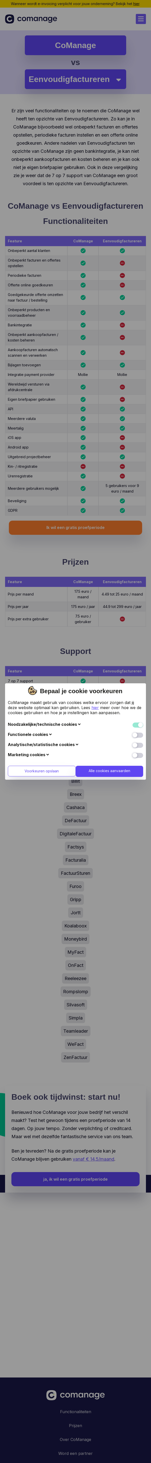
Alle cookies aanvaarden (110, 680)
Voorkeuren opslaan (41, 680)
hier (95, 616)
